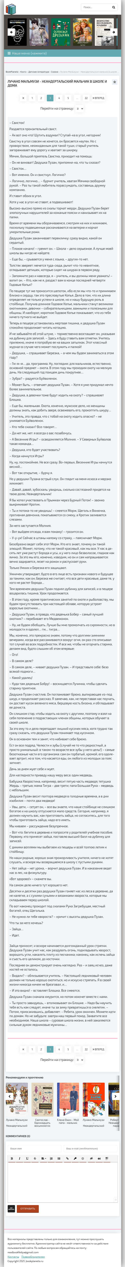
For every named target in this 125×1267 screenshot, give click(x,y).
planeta (14, 9)
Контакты (13, 1256)
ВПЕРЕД (98, 97)
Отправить (27, 1208)
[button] (11, 1158)
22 (86, 97)
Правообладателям (33, 1256)
